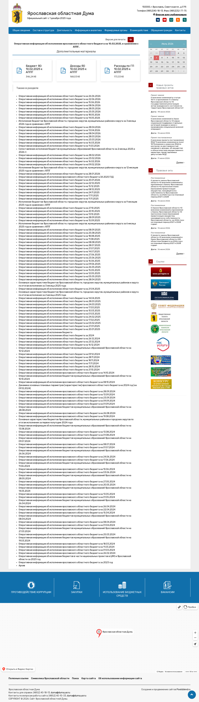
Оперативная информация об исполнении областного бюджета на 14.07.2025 (59, 251)
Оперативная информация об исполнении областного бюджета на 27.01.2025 (59, 326)
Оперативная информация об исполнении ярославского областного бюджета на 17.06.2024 (67, 460)
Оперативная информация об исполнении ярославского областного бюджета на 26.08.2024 (67, 413)
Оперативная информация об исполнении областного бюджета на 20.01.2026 (59, 180)
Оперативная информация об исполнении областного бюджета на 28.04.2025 (60, 279)
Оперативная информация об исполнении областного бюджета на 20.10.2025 (59, 211)
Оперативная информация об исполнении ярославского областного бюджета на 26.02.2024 (67, 553)
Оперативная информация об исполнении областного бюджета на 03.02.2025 (60, 323)
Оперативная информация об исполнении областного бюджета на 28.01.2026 (59, 174)
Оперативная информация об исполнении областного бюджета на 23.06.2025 (60, 257)
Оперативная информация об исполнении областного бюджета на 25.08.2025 (60, 233)
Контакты (180, 30)
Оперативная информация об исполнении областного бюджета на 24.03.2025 (60, 304)
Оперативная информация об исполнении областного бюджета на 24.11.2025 (59, 192)
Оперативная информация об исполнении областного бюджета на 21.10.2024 (59, 369)
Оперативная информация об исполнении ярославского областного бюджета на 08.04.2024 (67, 522)
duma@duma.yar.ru (60, 692)
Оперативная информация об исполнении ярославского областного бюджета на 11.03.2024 (66, 547)
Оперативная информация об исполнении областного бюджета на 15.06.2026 (59, 102)
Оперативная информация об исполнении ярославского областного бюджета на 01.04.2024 (67, 525)
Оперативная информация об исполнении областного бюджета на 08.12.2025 (59, 189)
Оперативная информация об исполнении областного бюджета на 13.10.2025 (59, 214)
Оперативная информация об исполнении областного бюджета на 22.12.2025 (59, 183)
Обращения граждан (161, 30)
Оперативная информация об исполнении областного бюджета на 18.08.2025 (59, 236)
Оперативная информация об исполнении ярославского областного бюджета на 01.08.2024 (67, 435)
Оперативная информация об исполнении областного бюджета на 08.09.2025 (59, 230)
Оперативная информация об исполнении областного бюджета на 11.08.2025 (59, 239)
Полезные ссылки (18, 678)
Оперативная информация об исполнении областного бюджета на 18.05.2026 (59, 114)
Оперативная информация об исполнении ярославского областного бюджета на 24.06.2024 (67, 456)
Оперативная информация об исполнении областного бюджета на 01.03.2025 (59, 313)
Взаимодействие (139, 30)
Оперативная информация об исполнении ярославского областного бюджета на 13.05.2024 (67, 494)
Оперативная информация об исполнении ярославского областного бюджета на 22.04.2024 (67, 509)
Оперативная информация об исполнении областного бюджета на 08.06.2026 (60, 105)
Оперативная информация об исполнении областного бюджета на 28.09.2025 (59, 217)
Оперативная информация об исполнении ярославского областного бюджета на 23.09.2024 (67, 397)
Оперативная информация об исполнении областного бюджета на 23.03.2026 (60, 139)
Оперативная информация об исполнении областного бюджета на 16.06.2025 (59, 261)
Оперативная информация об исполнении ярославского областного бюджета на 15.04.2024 (67, 512)
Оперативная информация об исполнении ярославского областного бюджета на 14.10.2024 (66, 373)
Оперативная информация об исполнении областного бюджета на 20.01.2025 (59, 329)
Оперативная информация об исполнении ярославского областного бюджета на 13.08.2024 (67, 432)
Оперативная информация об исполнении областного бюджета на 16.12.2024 (59, 345)
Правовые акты (164, 170)
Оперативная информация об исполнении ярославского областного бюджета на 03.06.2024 (67, 472)
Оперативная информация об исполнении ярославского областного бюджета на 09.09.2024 (67, 400)
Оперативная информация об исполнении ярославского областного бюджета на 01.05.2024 (67, 497)
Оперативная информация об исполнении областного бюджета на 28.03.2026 (60, 136)
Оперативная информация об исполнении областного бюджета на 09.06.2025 (59, 264)
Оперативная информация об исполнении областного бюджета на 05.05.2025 (60, 276)
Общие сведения (21, 30)
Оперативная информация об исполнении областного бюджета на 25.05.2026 (60, 111)
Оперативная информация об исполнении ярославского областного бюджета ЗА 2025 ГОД (66, 177)
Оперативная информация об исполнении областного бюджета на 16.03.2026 (59, 142)
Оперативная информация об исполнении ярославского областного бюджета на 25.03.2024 (67, 534)
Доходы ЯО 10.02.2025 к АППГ (78, 69)
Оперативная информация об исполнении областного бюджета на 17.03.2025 (59, 307)
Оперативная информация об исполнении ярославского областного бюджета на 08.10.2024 (67, 382)
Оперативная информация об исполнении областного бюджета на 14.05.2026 (59, 118)
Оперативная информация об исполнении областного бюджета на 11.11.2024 (59, 363)
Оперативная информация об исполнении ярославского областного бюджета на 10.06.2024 (67, 469)
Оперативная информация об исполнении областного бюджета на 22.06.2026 (60, 99)
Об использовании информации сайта (120, 678)
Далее (180, 162)
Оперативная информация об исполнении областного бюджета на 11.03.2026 (59, 146)
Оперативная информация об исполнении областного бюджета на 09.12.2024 (59, 354)
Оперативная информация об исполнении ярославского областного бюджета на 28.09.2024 (67, 391)
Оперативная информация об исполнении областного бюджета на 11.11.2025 (59, 198)
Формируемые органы (115, 30)
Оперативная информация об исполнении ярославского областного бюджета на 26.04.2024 (67, 506)
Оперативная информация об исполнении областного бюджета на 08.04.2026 (60, 133)
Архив (22, 565)
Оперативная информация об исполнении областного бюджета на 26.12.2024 (59, 338)
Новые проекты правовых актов (165, 86)
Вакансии (167, 592)
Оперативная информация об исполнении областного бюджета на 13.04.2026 (59, 130)
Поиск (75, 678)
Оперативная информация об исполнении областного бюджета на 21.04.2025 (59, 289)
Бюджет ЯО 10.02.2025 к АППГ (34, 69)
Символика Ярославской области (50, 678)
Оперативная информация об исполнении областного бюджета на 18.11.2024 (59, 360)
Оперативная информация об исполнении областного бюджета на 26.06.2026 (60, 96)
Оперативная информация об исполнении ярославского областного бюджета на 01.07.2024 (67, 447)
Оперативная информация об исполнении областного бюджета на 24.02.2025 (60, 317)
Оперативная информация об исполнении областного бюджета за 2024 (56, 335)
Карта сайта (88, 678)
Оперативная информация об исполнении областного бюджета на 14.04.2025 (59, 298)
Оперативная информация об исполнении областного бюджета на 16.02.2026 (59, 161)
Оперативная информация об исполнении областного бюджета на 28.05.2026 (60, 108)
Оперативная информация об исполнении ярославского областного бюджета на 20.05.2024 (67, 484)
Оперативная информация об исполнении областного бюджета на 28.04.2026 (60, 127)
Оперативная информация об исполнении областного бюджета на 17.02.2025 (59, 320)
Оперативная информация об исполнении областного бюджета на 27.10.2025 (59, 208)
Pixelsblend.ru (183, 689)
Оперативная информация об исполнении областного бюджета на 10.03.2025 (59, 310)
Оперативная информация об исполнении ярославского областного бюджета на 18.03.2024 (67, 544)
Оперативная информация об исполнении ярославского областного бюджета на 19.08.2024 (67, 416)
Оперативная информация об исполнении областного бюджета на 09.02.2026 (59, 164)
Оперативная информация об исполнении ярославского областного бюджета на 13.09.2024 (67, 394)
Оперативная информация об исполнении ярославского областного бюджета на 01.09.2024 (67, 404)
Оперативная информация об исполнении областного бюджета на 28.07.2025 (59, 245)
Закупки (76, 592)
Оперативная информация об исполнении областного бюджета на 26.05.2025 (60, 267)
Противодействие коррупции (31, 592)
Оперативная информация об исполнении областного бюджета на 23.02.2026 (60, 158)
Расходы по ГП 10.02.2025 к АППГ (124, 69)
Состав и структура (43, 30)
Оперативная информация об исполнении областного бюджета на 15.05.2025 (59, 270)
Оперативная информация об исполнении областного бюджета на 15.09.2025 (59, 220)
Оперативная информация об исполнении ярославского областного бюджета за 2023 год (66, 562)
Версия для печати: (116, 39)
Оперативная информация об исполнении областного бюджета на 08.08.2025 (60, 242)
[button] (192, 694)
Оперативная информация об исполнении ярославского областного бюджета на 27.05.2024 (67, 481)
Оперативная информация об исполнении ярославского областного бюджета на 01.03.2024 (67, 550)
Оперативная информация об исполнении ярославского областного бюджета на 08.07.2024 (67, 444)
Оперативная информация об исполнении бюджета (45, 332)
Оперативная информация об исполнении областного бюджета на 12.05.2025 (59, 273)
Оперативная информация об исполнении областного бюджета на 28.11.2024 (59, 357)
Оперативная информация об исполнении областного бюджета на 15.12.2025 (59, 186)
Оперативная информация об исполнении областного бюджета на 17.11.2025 (59, 195)
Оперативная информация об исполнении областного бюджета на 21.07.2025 (59, 248)
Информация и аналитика (88, 30)
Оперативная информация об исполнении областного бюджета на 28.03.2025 (60, 301)
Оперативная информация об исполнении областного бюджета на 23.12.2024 (59, 341)
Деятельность (64, 30)
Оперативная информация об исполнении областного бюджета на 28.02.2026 (60, 155)
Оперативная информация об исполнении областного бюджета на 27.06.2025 (59, 254)
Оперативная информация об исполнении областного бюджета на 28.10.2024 (59, 366)
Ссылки (160, 261)
